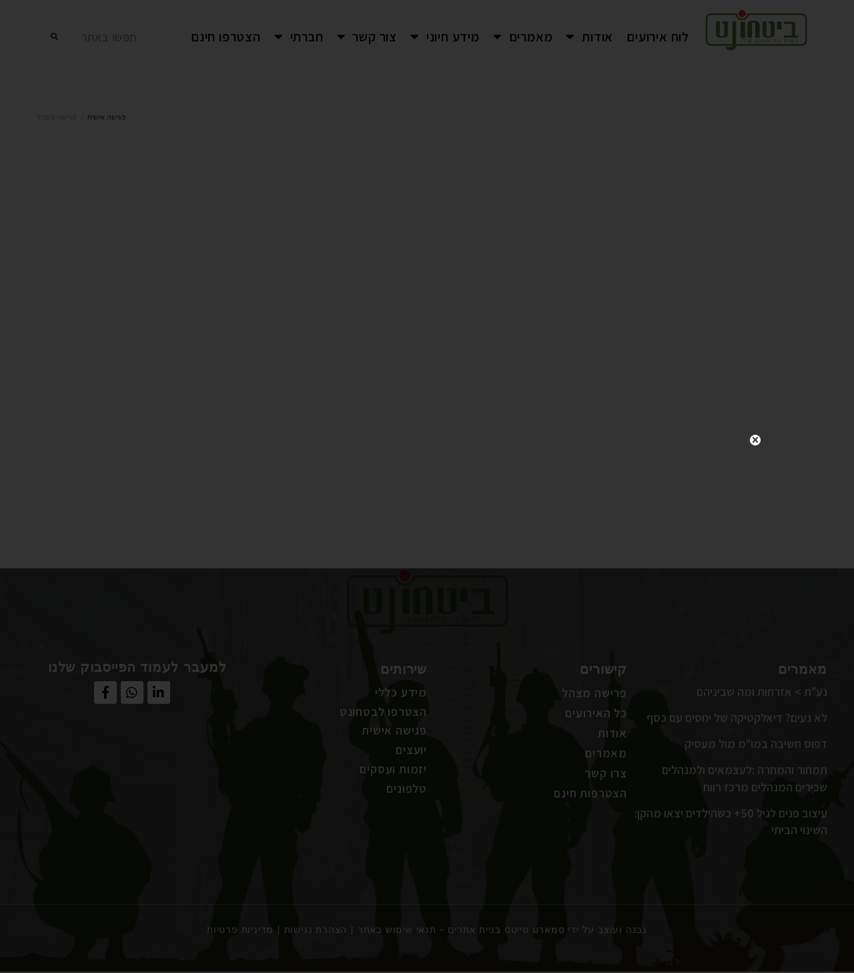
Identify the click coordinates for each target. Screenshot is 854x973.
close (755, 423)
